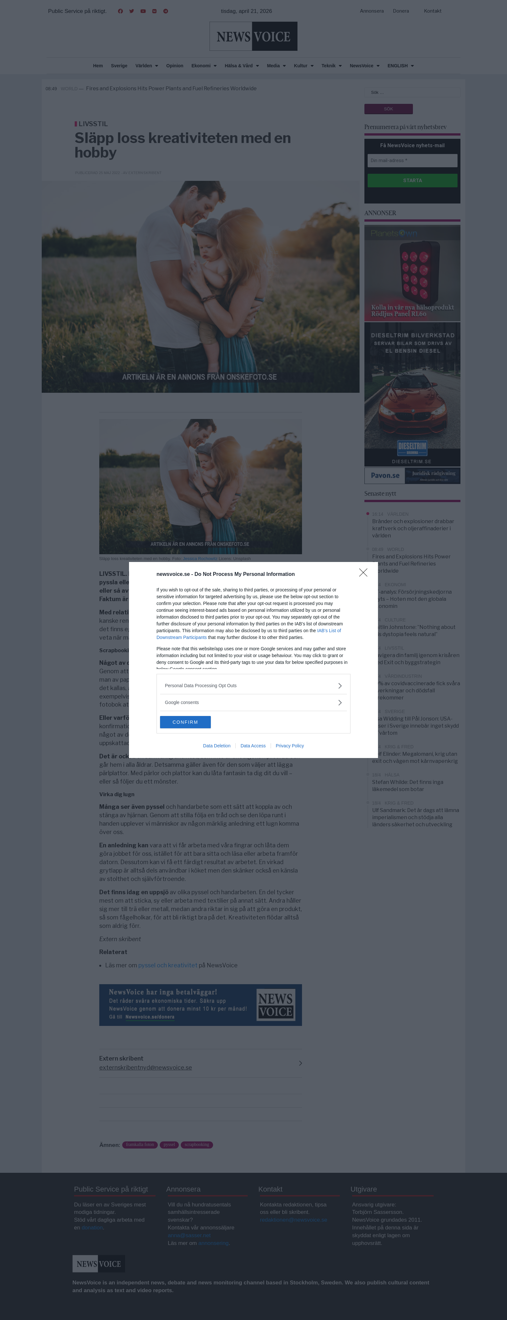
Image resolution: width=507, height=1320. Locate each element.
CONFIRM (190, 722)
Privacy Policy (290, 746)
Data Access (253, 746)
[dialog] (253, 660)
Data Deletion (217, 746)
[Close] (365, 574)
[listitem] (253, 685)
